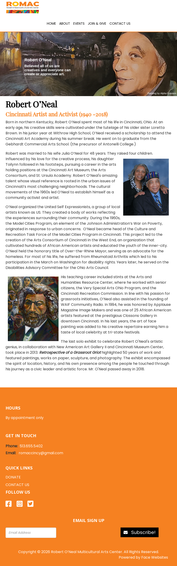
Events (79, 23)
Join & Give (97, 23)
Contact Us (119, 23)
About (64, 23)
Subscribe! (140, 532)
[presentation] (83, 533)
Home (51, 23)
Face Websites (154, 557)
